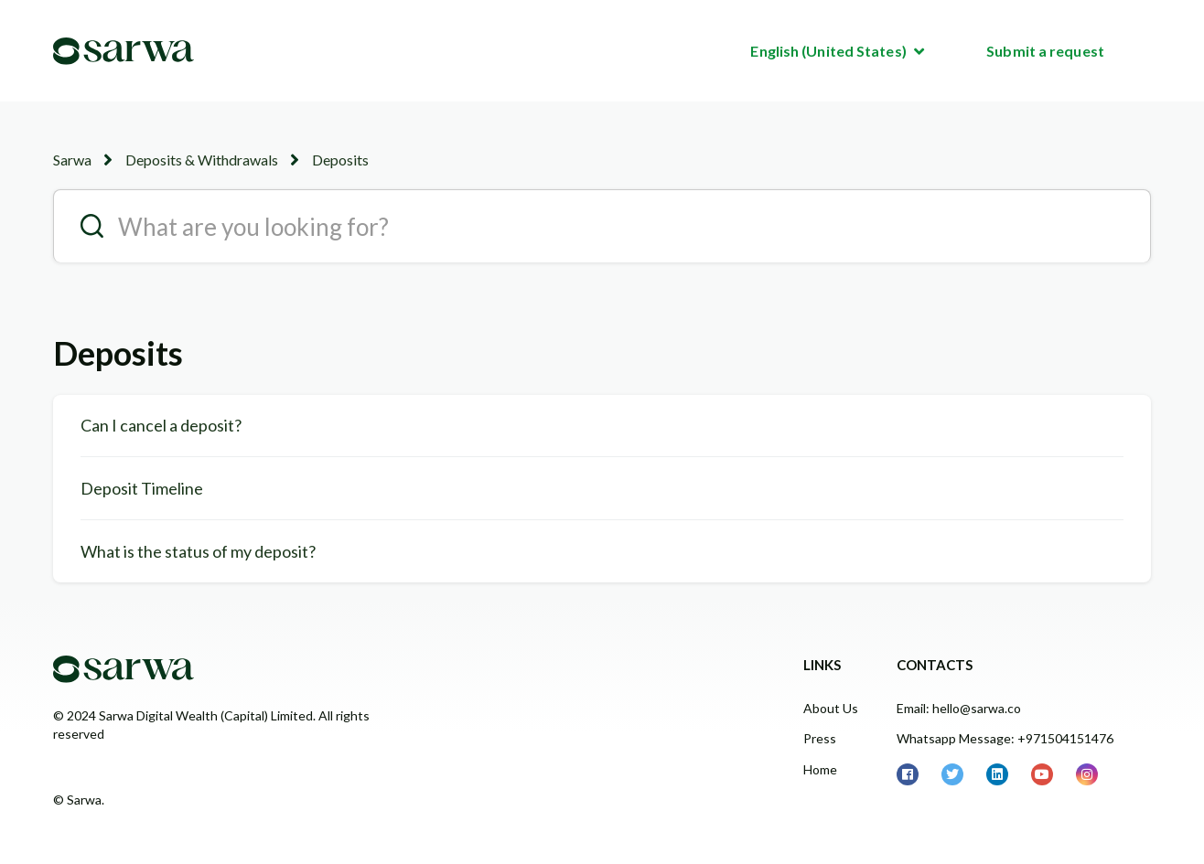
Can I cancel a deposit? (161, 425)
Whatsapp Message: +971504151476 (1005, 738)
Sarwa (72, 159)
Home (820, 769)
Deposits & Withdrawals (201, 159)
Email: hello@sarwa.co (959, 708)
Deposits (340, 159)
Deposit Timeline (142, 488)
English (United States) (829, 50)
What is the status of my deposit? (198, 551)
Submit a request (1045, 50)
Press (819, 738)
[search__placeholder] (602, 225)
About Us (830, 708)
